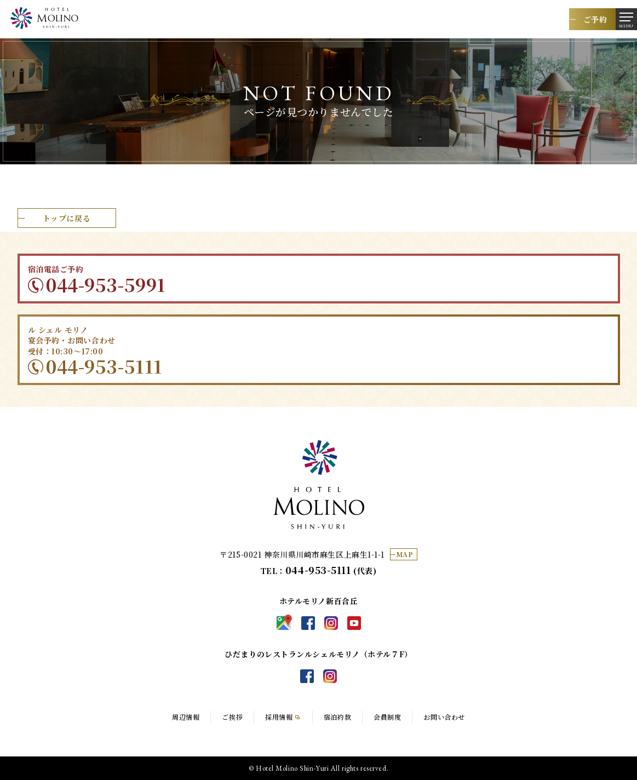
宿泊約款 (337, 716)
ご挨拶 (232, 716)
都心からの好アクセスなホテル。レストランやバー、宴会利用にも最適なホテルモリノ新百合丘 (44, 18)
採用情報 (278, 716)
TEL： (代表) (319, 570)
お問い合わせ (443, 716)
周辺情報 (185, 716)
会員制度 (387, 716)
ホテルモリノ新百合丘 (319, 484)
